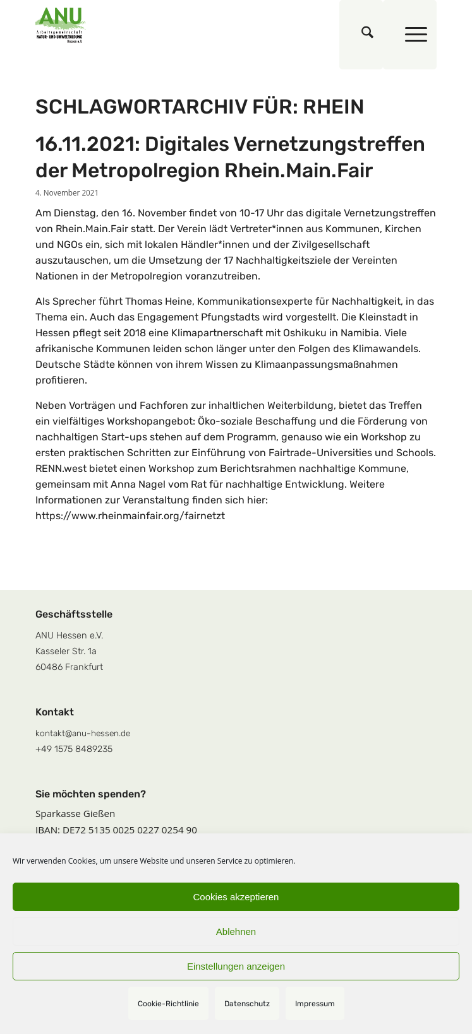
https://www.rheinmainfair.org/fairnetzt (130, 516)
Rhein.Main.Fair (92, 229)
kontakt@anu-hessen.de (82, 733)
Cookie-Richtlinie (168, 1003)
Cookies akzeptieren (236, 896)
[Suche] (361, 34)
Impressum (315, 1003)
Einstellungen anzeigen (236, 966)
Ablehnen (236, 931)
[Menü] (409, 34)
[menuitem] (361, 34)
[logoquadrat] (195, 25)
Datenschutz (247, 1003)
